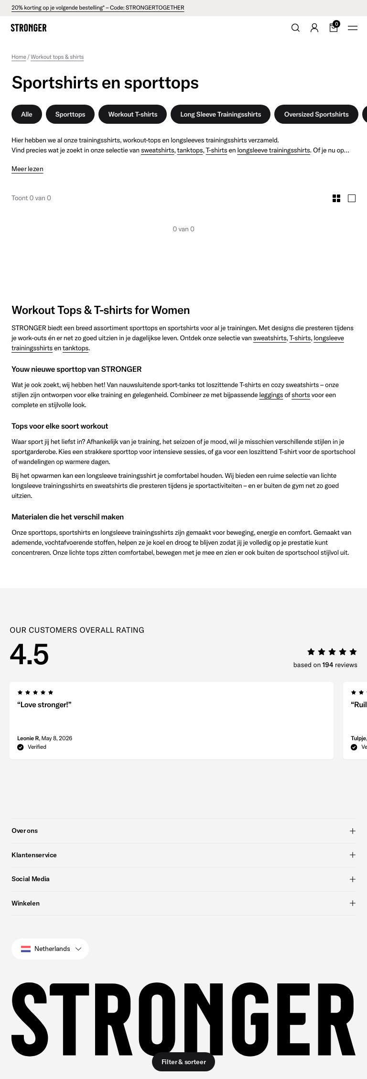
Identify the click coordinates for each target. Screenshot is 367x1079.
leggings (271, 394)
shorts (300, 394)
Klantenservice (183, 854)
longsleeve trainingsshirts (273, 150)
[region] (188, 723)
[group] (172, 723)
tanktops (190, 150)
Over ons (183, 830)
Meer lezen (27, 169)
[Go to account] (314, 27)
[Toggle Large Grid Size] (351, 198)
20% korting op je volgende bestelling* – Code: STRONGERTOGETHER (97, 7)
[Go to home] (29, 28)
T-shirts (216, 150)
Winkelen (183, 902)
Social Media (183, 878)
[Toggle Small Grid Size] (336, 198)
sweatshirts (157, 150)
